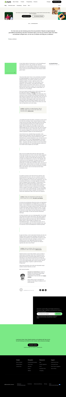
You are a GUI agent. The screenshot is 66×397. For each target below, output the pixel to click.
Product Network (9, 382)
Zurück (13, 18)
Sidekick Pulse (8, 381)
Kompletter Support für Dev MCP (11, 383)
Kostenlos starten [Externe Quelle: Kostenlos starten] (5, 389)
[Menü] (2, 390)
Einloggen (3, 386)
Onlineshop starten (5, 394)
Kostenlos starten (5, 387)
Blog (3, 393)
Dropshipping (4, 395)
